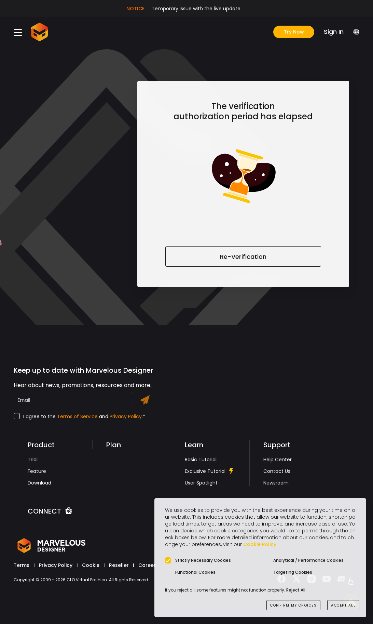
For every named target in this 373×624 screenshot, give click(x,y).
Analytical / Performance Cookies (308, 560)
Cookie (90, 565)
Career (147, 565)
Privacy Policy (126, 416)
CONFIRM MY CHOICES (293, 605)
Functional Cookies (195, 572)
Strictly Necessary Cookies (203, 560)
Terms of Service (77, 416)
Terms (21, 565)
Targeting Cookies (292, 572)
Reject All (295, 590)
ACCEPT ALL (343, 605)
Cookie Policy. (260, 544)
